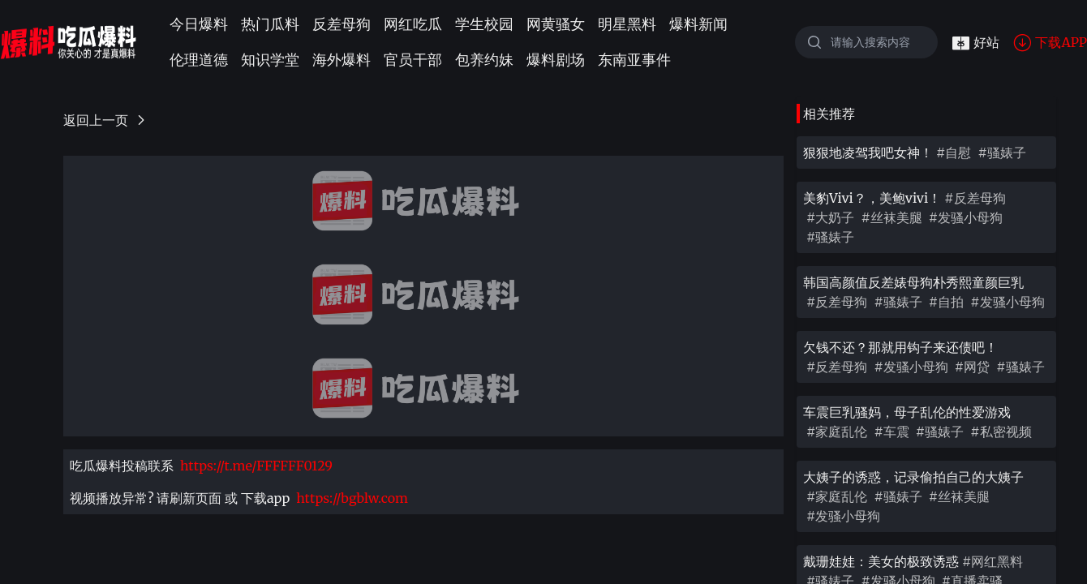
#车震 (891, 431)
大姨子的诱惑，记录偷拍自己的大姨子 (913, 477)
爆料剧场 (555, 59)
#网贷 (972, 367)
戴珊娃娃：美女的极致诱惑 (881, 561)
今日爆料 (199, 24)
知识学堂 (270, 59)
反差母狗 (341, 24)
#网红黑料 (992, 561)
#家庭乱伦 (836, 431)
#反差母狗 (974, 198)
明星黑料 (627, 24)
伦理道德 (199, 59)
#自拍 (946, 302)
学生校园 (484, 24)
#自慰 (953, 152)
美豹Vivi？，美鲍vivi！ (872, 198)
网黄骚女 (555, 24)
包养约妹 (484, 59)
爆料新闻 (698, 24)
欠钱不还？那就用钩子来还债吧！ (900, 347)
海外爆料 (341, 59)
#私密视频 (1000, 431)
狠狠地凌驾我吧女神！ (868, 152)
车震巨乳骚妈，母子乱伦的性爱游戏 (907, 412)
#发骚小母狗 (966, 217)
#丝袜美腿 (891, 217)
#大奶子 (830, 217)
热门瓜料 (270, 24)
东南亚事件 (634, 59)
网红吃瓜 (413, 24)
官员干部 (413, 59)
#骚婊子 (1001, 152)
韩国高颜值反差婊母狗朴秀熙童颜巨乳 (913, 282)
